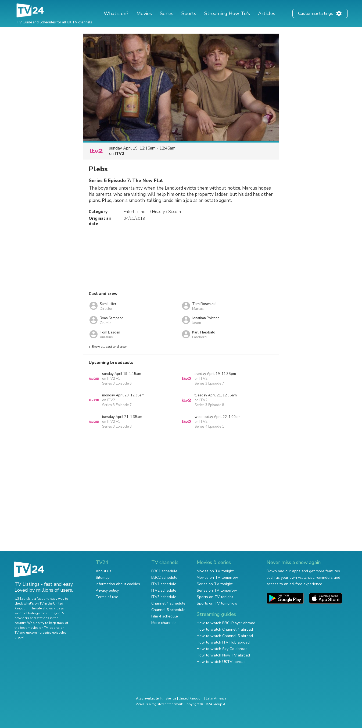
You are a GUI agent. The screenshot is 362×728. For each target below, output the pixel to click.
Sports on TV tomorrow (217, 603)
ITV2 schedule (163, 590)
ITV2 (119, 153)
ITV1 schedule (163, 584)
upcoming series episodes (46, 632)
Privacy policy (107, 590)
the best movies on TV (31, 628)
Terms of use (107, 596)
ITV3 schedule (163, 596)
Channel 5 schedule (168, 609)
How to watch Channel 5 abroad (225, 635)
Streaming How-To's (227, 13)
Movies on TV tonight (215, 571)
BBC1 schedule (164, 571)
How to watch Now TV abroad (223, 655)
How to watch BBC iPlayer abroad (226, 623)
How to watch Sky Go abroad (222, 648)
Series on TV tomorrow (217, 590)
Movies (144, 13)
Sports (188, 13)
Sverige (171, 698)
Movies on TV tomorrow (217, 577)
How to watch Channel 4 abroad (225, 629)
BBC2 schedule (164, 577)
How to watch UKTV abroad (221, 661)
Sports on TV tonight (215, 596)
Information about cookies (118, 584)
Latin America (216, 698)
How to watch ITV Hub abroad (223, 642)
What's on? (116, 13)
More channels (164, 622)
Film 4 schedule (164, 616)
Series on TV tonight (214, 584)
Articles (266, 13)
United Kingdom (191, 698)
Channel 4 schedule (168, 603)
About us (103, 571)
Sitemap (103, 577)
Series (166, 13)
